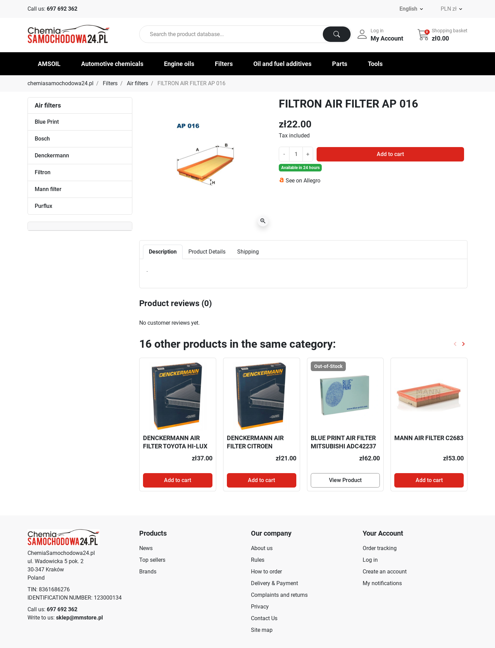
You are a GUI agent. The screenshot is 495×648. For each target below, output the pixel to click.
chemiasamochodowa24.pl (61, 83)
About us (262, 548)
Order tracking (380, 548)
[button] (443, 34)
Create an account (385, 571)
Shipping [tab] (248, 251)
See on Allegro (303, 180)
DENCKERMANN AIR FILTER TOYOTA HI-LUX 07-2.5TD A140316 (175, 446)
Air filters (137, 83)
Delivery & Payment (274, 583)
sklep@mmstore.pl (79, 617)
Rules (257, 560)
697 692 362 (62, 8)
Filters (110, 83)
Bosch (42, 138)
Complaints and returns (279, 595)
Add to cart (390, 154)
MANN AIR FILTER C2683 (428, 438)
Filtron (43, 172)
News (146, 548)
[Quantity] (296, 154)
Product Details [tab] (207, 251)
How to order (266, 571)
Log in (370, 560)
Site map (262, 630)
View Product (345, 480)
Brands (147, 571)
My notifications (382, 583)
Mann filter (48, 189)
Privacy (260, 606)
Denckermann (52, 155)
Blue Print (47, 122)
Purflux (43, 206)
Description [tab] (163, 251)
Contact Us (264, 618)
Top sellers (152, 560)
